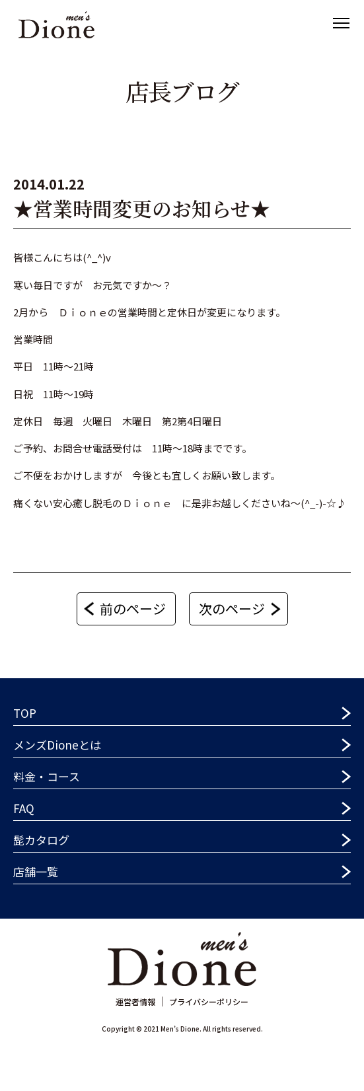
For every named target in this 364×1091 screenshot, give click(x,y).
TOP (24, 713)
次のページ (232, 608)
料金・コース (46, 776)
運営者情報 (135, 1001)
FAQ (23, 808)
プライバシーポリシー (208, 1001)
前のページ (133, 608)
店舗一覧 (35, 871)
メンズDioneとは (57, 744)
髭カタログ (41, 839)
